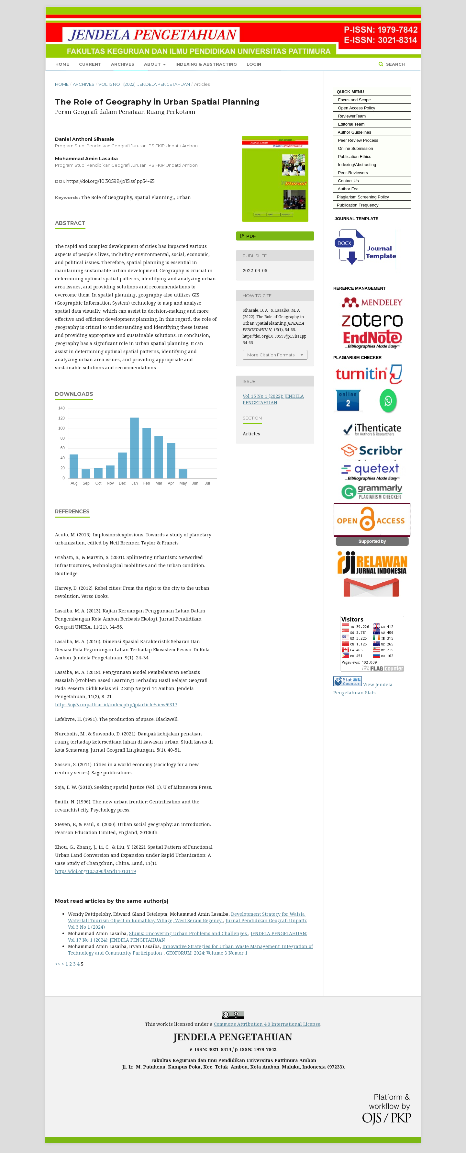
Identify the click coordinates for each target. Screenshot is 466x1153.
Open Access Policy (354, 108)
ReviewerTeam (349, 116)
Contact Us (346, 180)
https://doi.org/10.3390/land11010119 (95, 871)
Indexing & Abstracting (206, 64)
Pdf (250, 236)
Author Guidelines (352, 132)
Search (395, 64)
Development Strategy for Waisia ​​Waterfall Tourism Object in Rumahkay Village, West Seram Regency (187, 917)
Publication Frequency (358, 205)
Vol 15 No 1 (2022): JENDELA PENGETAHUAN (144, 84)
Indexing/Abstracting (354, 164)
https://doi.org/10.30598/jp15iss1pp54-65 (110, 181)
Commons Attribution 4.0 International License (267, 1024)
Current (90, 64)
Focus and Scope (352, 99)
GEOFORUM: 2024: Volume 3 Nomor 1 (207, 953)
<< (57, 964)
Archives (122, 64)
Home (62, 64)
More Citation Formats (270, 354)
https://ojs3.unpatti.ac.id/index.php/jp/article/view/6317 (116, 704)
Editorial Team (349, 124)
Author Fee (346, 188)
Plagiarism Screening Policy (361, 197)
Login (254, 64)
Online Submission (353, 148)
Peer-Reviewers (350, 172)
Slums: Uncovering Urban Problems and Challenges (188, 933)
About (153, 64)
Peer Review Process (355, 140)
